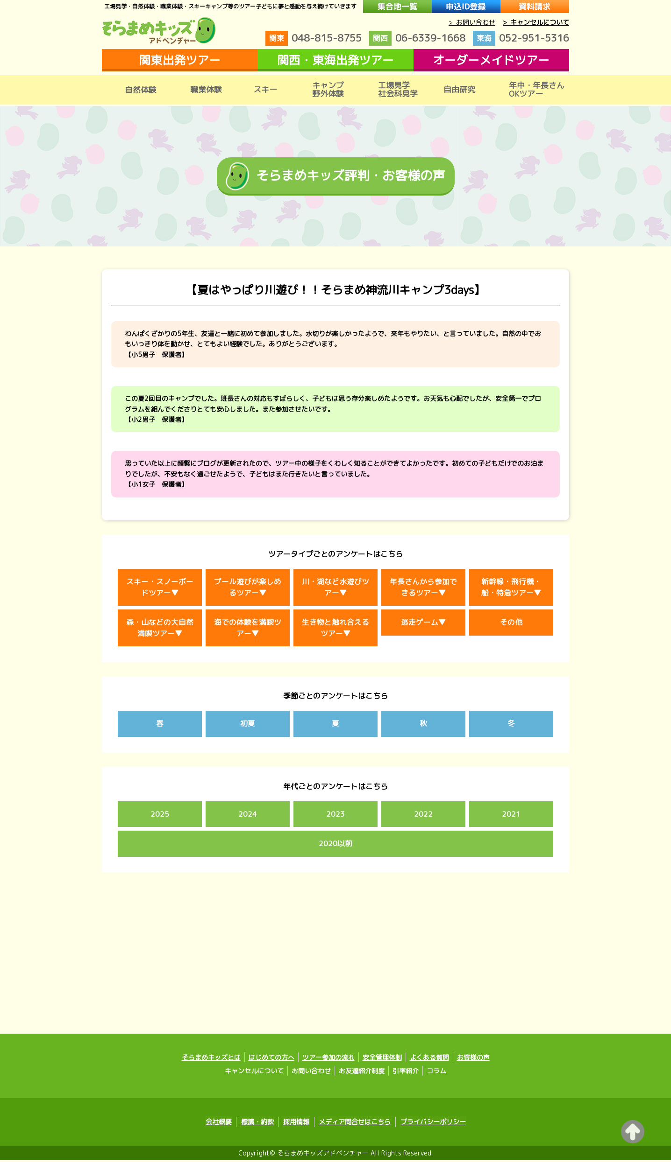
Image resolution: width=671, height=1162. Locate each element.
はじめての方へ (271, 1059)
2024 (247, 816)
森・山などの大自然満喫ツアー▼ (159, 629)
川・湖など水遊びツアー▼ (335, 588)
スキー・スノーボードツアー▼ (159, 588)
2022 (423, 816)
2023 (335, 816)
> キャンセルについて (536, 22)
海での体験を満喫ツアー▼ (247, 629)
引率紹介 (406, 1073)
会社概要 (221, 1124)
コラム (436, 1073)
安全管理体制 (382, 1059)
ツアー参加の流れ (328, 1059)
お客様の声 (473, 1059)
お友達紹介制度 (362, 1073)
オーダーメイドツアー (491, 60)
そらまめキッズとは (211, 1059)
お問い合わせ (311, 1073)
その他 (511, 624)
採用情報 (296, 1124)
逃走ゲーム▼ (423, 624)
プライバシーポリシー (430, 1124)
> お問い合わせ (472, 22)
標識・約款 (259, 1124)
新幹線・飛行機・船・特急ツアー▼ (511, 588)
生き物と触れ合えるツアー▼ (335, 629)
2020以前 (335, 846)
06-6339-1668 (417, 38)
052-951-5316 (521, 38)
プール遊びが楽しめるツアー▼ (247, 588)
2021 (511, 816)
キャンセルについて (254, 1073)
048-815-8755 (313, 38)
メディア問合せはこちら (353, 1124)
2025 (159, 816)
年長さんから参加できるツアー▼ (423, 588)
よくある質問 (429, 1059)
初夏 (247, 726)
